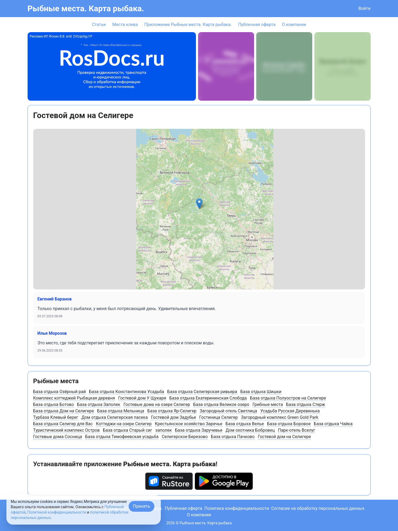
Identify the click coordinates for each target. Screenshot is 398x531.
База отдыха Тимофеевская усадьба (122, 436)
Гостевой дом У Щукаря (142, 398)
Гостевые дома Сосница (57, 436)
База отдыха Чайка (333, 423)
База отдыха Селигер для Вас (63, 423)
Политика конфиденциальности (236, 508)
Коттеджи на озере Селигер (124, 423)
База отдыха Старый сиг (127, 430)
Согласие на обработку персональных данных (317, 508)
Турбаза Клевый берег (55, 417)
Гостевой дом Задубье (173, 417)
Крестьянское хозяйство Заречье (188, 423)
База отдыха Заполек (98, 404)
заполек (163, 430)
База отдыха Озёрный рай (59, 391)
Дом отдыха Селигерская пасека (114, 417)
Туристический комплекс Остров (66, 430)
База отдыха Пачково (233, 436)
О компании (294, 24)
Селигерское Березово (184, 436)
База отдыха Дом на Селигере (63, 410)
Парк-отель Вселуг (296, 430)
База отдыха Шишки (260, 391)
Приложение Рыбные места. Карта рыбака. (188, 24)
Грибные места (267, 404)
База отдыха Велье (244, 423)
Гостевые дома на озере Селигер (157, 404)
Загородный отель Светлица (228, 410)
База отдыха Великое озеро (221, 404)
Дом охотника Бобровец (250, 430)
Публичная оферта (257, 24)
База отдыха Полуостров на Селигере (288, 398)
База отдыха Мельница (120, 410)
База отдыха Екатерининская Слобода (208, 398)
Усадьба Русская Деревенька (290, 410)
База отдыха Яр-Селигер (171, 410)
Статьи (99, 24)
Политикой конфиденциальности (56, 512)
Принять (141, 506)
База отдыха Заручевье (198, 430)
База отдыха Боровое (289, 423)
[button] (199, 203)
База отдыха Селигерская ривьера (202, 391)
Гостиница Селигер (218, 417)
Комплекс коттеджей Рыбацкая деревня (74, 398)
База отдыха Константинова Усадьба (126, 391)
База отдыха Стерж (305, 404)
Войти (364, 8)
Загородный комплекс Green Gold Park (279, 417)
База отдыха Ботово (53, 404)
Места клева (125, 24)
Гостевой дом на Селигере (284, 436)
